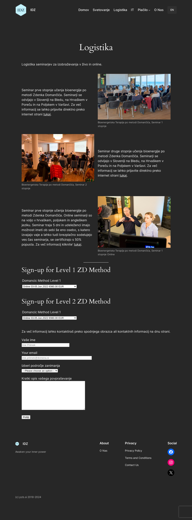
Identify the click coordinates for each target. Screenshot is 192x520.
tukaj (47, 114)
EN (172, 9)
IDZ (33, 10)
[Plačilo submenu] (149, 10)
